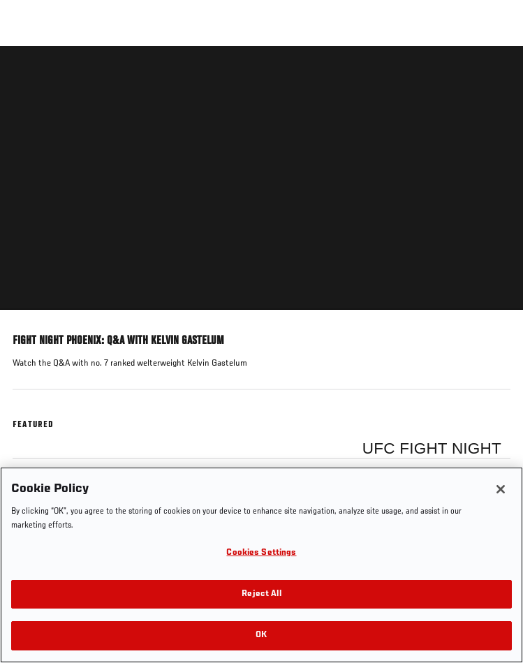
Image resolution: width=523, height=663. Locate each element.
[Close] (500, 489)
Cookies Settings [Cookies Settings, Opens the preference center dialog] (261, 553)
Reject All (261, 594)
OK (261, 635)
